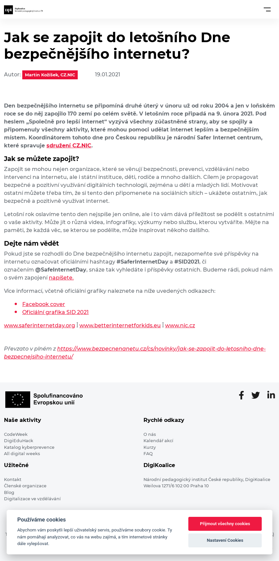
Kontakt (12, 479)
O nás (149, 434)
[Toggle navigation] (267, 9)
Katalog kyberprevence (29, 447)
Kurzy (149, 447)
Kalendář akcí (158, 440)
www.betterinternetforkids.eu (120, 325)
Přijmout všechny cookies (225, 523)
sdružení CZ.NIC (68, 145)
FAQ (148, 453)
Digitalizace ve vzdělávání (32, 498)
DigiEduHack (18, 440)
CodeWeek (16, 434)
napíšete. (61, 278)
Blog (9, 492)
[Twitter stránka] (258, 395)
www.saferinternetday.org (39, 325)
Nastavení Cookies (225, 540)
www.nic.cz (180, 325)
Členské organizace (25, 485)
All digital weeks (22, 453)
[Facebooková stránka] (244, 395)
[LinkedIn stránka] (271, 395)
